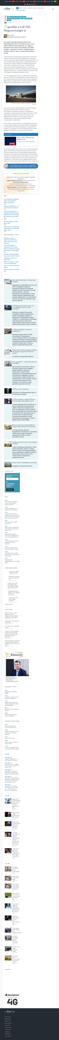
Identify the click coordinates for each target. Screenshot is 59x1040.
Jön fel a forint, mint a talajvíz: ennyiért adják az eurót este (15, 886)
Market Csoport (28, 18)
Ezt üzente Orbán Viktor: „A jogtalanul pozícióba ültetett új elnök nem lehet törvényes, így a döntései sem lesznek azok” (11, 215)
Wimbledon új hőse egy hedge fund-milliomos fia (14, 578)
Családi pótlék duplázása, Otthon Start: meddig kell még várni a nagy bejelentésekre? (16, 852)
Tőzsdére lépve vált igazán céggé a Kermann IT (13, 599)
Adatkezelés (7, 1025)
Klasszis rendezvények (21, 10)
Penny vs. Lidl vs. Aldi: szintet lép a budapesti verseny (25, 138)
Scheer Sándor (7, 20)
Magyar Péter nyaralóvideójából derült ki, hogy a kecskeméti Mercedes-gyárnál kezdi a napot (16, 803)
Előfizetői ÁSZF (8, 1034)
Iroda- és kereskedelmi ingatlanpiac (12, 18)
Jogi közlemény (8, 1023)
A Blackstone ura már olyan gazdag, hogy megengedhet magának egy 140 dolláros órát (12, 585)
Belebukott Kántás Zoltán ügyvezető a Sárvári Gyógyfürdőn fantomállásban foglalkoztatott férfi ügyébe (11, 615)
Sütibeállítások (8, 1036)
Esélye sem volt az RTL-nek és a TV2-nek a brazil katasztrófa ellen (16, 896)
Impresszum (8, 1021)
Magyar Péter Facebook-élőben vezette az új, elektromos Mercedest (16, 824)
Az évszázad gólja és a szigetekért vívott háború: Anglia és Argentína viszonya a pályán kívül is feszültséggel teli (12, 249)
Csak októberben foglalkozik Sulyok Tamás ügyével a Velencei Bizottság (11, 200)
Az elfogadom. (10, 485)
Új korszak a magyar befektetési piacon (14, 572)
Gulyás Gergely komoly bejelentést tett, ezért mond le (16, 815)
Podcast (25, 8)
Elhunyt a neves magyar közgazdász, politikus (15, 949)
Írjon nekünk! (8, 1016)
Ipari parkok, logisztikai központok (18, 16)
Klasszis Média (8, 1027)
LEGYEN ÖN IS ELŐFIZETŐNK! (21, 173)
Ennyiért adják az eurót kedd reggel (15, 878)
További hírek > (9, 604)
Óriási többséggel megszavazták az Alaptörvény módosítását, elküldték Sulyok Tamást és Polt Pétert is (12, 643)
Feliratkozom (10, 489)
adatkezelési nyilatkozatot (10, 484)
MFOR (9, 9)
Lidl (22, 18)
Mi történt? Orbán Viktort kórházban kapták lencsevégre (15, 939)
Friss (17, 8)
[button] (25, 4)
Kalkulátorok (41, 8)
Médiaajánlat (8, 1019)
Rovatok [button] (35, 8)
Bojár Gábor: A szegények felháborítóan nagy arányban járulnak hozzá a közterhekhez (16, 907)
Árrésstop (30, 8)
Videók (20, 8)
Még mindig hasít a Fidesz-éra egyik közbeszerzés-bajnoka (16, 959)
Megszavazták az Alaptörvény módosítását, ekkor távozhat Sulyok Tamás (11, 228)
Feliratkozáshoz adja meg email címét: (12, 476)
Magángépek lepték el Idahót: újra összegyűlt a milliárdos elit (14, 593)
